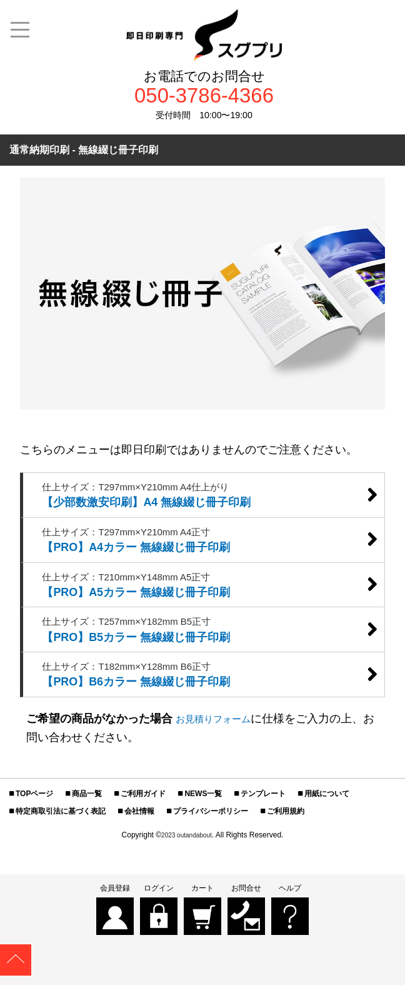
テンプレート (263, 825)
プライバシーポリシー (210, 843)
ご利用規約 (285, 843)
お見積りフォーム (221, 750)
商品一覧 (87, 825)
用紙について (326, 825)
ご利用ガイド (143, 825)
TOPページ (34, 825)
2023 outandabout (186, 866)
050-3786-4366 (204, 98)
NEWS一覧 (203, 825)
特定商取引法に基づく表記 (61, 843)
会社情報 (139, 843)
